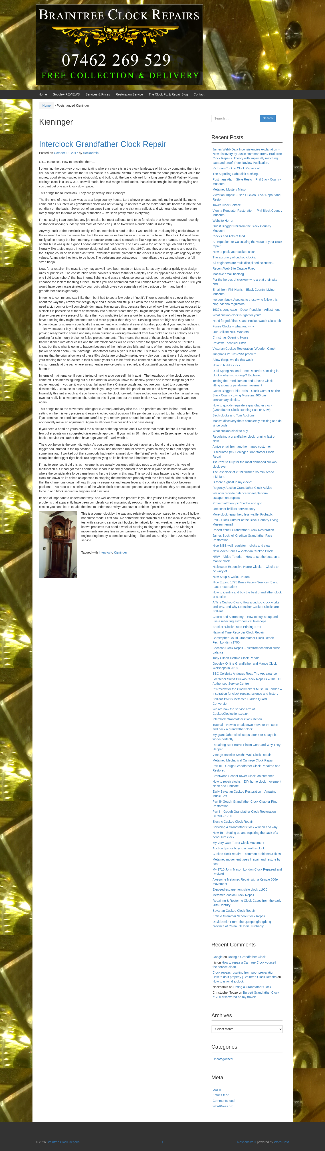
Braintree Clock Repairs (63, 1142)
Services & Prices (98, 94)
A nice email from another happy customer (242, 446)
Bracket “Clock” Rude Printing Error (237, 627)
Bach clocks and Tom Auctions (234, 415)
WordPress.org (223, 1106)
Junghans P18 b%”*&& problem (234, 354)
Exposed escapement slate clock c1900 (240, 889)
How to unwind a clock (228, 981)
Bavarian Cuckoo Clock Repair (234, 910)
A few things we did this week (233, 359)
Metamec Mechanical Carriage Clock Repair (243, 760)
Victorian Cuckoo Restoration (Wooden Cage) (244, 348)
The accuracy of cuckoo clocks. (234, 257)
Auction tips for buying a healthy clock (239, 848)
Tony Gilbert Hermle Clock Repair (236, 658)
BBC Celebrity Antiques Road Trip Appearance (245, 673)
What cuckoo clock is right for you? (237, 315)
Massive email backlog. (229, 274)
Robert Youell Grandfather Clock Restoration (243, 530)
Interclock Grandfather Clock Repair (102, 144)
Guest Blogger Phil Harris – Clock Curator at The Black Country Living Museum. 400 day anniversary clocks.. (246, 395)
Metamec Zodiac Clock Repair (233, 895)
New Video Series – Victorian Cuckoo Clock (243, 551)
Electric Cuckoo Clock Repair (233, 821)
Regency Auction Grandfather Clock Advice (242, 487)
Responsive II (246, 1142)
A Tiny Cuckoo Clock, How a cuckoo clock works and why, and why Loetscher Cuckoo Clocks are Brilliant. (246, 607)
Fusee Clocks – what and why (233, 326)
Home (43, 94)
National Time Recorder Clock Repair (238, 632)
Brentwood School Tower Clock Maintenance (244, 776)
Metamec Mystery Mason (230, 189)
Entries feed (221, 1095)
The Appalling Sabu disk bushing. (236, 174)
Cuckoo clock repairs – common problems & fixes (247, 854)
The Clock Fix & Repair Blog (168, 94)
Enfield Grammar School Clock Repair (239, 916)
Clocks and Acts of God (229, 236)
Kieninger (120, 552)
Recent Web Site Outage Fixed (234, 268)
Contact (199, 94)
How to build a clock (226, 365)
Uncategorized (223, 1059)
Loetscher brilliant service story (234, 509)
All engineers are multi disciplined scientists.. (243, 263)
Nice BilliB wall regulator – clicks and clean (242, 545)
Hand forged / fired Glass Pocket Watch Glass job (247, 321)
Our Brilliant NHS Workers (231, 332)
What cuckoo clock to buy (230, 431)
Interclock (105, 552)
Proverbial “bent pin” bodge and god (237, 503)
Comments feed (224, 1100)
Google (218, 957)
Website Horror (223, 220)
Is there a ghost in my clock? (232, 482)
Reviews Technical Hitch (229, 343)
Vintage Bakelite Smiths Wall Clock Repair (242, 755)
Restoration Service (129, 94)
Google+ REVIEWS (66, 94)
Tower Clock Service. (227, 205)
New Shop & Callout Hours (231, 577)
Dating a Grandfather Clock (247, 957)
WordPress (281, 1142)
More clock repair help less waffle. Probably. (243, 514)
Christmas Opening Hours (230, 337)
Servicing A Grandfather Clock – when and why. (245, 827)
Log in (217, 1089)
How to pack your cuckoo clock (234, 252)
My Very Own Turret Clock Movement (238, 842)
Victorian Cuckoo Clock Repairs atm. (238, 168)
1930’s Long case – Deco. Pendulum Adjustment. (247, 309)
